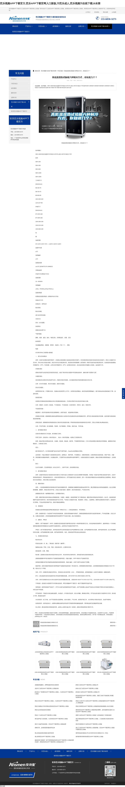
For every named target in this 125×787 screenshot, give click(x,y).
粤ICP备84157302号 (75, 783)
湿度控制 (43, 296)
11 (36, 203)
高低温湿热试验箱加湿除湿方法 (49, 625)
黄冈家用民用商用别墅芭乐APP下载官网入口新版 (89, 736)
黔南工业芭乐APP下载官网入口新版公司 (87, 685)
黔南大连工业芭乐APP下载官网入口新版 (87, 688)
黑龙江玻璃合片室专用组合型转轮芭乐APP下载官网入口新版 (52, 706)
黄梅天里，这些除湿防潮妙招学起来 (45, 727)
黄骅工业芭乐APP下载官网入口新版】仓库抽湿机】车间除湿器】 (94, 715)
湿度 (37, 277)
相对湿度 (108, 587)
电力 (79, 455)
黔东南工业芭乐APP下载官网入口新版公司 (87, 692)
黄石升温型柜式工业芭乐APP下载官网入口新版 (89, 724)
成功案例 (55, 26)
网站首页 (15, 26)
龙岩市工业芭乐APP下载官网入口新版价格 (47, 688)
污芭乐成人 (41, 26)
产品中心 (28, 26)
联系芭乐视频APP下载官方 (21, 31)
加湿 (37, 326)
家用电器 (56, 566)
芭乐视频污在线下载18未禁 (100, 26)
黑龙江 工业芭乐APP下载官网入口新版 (45, 715)
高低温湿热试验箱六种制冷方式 (49, 622)
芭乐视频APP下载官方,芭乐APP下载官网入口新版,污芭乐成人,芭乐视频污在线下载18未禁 (50, 3)
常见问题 (60, 71)
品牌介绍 (81, 26)
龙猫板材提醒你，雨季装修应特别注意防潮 (47, 685)
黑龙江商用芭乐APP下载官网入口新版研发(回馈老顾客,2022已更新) (94, 706)
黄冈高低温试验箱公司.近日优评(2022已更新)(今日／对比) (92, 733)
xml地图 (114, 12)
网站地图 (105, 12)
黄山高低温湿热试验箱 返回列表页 (44, 733)
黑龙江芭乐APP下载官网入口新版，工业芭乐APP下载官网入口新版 (53, 701)
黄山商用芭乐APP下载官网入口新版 (45, 736)
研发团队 (96, 12)
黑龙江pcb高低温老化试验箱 (43, 710)
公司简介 (88, 12)
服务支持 (68, 26)
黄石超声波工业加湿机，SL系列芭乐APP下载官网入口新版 (51, 718)
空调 (34, 365)
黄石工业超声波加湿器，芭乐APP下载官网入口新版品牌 (50, 724)
